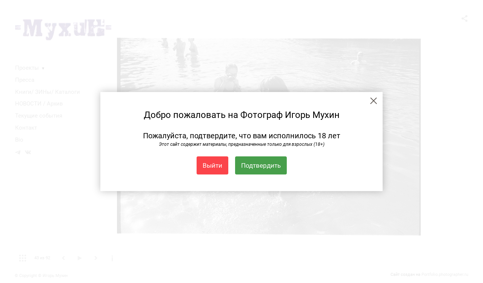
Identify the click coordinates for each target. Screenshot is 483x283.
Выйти (212, 165)
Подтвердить (261, 165)
